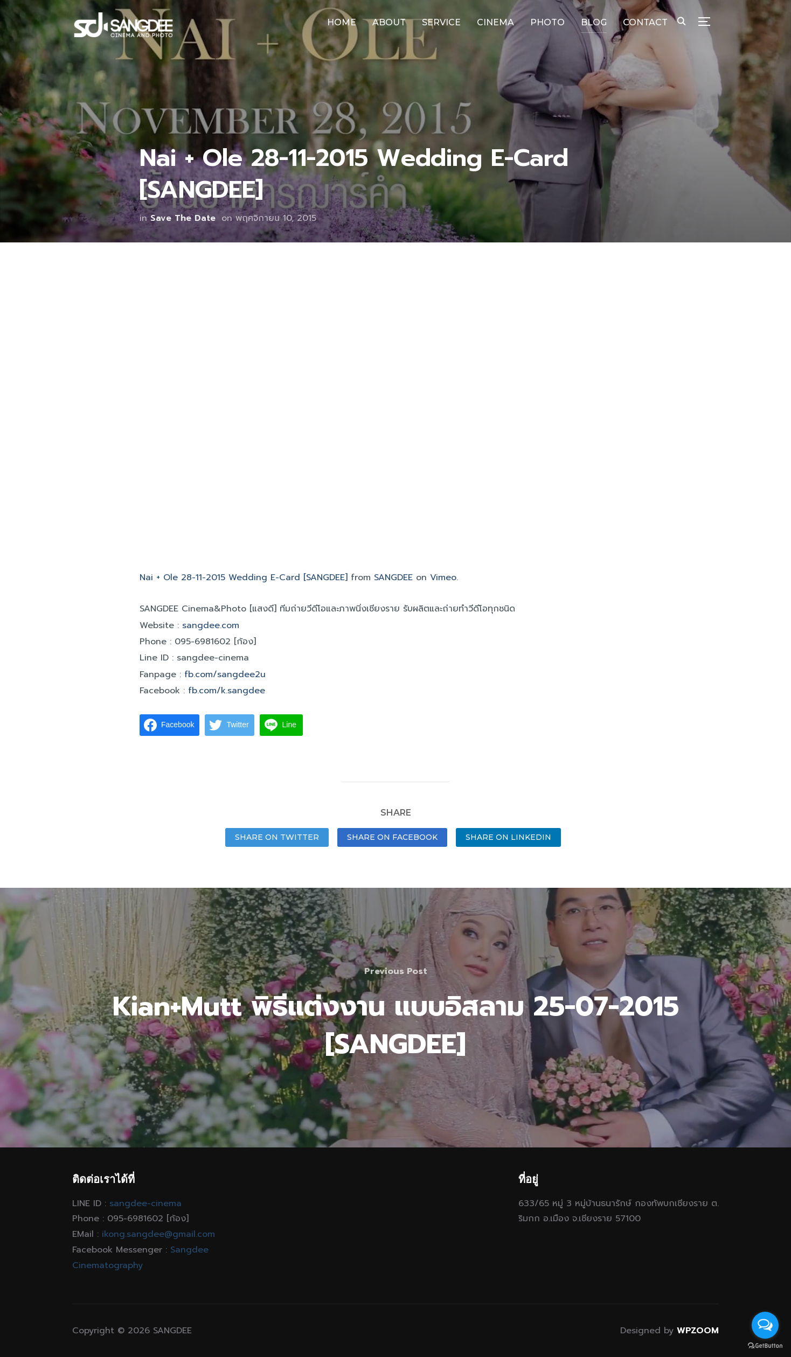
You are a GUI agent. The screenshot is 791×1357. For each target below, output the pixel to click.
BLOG (594, 22)
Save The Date (183, 218)
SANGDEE (393, 577)
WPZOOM (698, 1330)
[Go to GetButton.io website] (765, 1345)
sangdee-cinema (145, 1203)
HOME (341, 22)
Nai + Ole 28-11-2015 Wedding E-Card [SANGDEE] (244, 577)
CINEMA (495, 22)
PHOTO (547, 22)
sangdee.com (210, 625)
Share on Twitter (277, 837)
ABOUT (389, 22)
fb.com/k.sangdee (226, 690)
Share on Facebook (392, 837)
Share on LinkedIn (508, 837)
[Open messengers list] (765, 1325)
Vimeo (443, 577)
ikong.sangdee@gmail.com (158, 1234)
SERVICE (441, 22)
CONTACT (645, 22)
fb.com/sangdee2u (225, 674)
